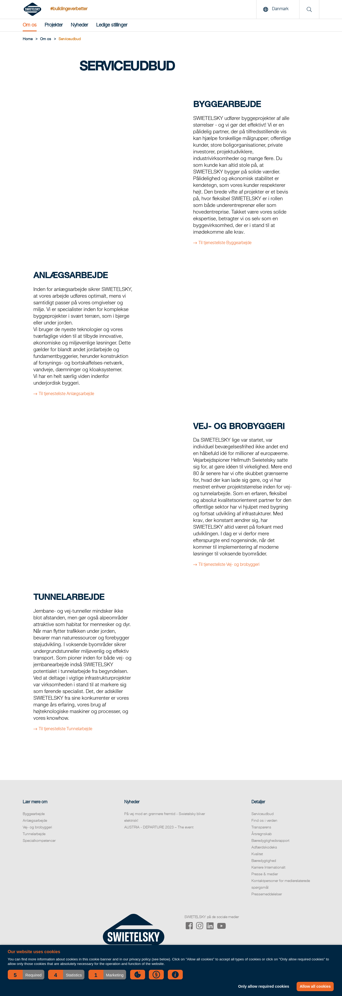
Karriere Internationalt (268, 867)
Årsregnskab (261, 834)
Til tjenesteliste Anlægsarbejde (66, 394)
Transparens (261, 827)
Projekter (54, 25)
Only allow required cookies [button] (263, 986)
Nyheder (79, 25)
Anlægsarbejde (35, 821)
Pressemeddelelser (266, 894)
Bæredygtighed (263, 861)
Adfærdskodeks (264, 847)
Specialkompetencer (39, 841)
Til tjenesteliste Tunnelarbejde (65, 729)
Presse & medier (264, 874)
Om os (30, 25)
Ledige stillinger (111, 25)
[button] (26, 974)
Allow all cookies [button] (315, 986)
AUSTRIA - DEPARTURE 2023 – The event (158, 827)
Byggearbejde (34, 814)
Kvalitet (257, 854)
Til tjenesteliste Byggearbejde (225, 243)
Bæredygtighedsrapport (270, 841)
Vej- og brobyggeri (37, 827)
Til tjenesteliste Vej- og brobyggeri (229, 565)
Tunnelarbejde (34, 834)
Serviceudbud (262, 814)
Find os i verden (264, 821)
